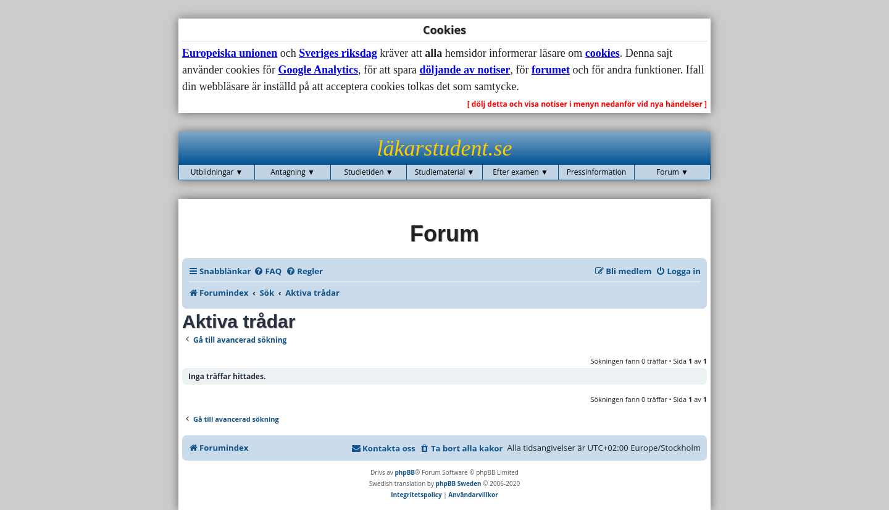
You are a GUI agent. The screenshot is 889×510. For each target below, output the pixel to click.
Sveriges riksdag (338, 53)
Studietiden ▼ (368, 172)
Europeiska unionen (229, 53)
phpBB (404, 472)
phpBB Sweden (459, 483)
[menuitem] (268, 271)
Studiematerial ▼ (445, 172)
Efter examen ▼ (520, 172)
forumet (551, 70)
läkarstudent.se (444, 148)
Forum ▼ (672, 172)
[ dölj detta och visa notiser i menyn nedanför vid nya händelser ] (587, 104)
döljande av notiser (464, 70)
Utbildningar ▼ (217, 172)
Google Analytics (318, 70)
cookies (602, 53)
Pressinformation (597, 172)
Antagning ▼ (292, 172)
